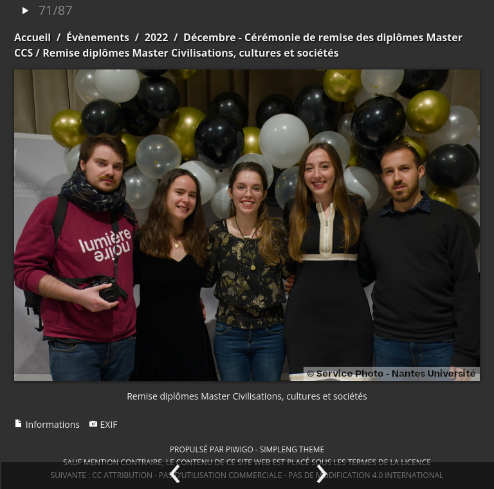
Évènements (97, 37)
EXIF (103, 424)
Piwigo (239, 449)
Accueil (32, 37)
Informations (47, 424)
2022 (157, 37)
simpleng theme (292, 449)
